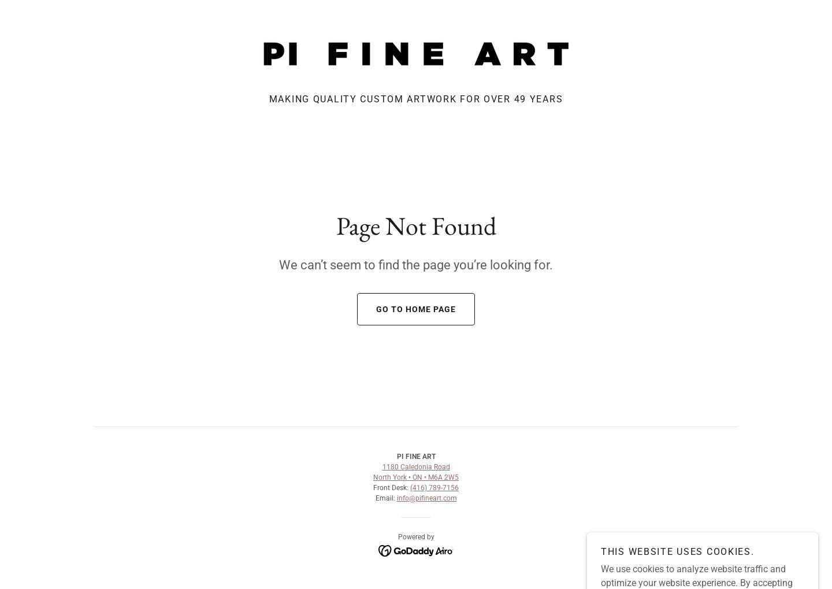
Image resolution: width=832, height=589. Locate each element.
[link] (416, 52)
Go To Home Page (406, 309)
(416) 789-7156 (434, 488)
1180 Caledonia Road (416, 467)
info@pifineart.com (427, 498)
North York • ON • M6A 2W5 (416, 477)
